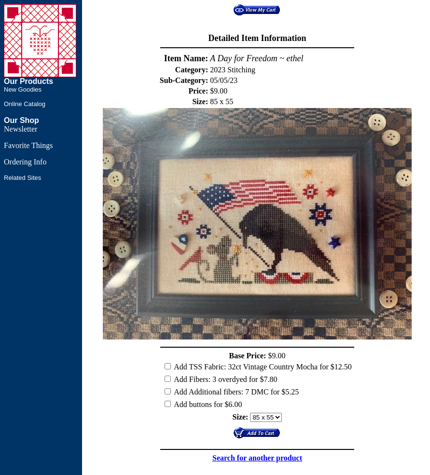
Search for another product (257, 458)
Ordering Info (25, 162)
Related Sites (22, 177)
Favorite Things (28, 145)
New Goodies (23, 89)
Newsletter (20, 129)
